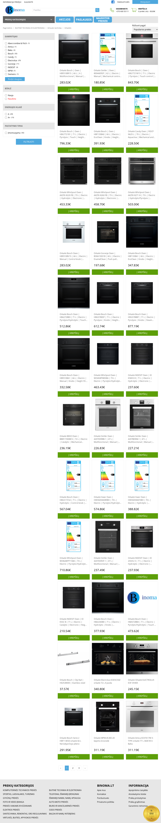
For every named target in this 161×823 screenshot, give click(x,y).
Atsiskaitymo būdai (137, 794)
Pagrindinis (7, 28)
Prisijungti (145, 2)
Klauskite (28, 2)
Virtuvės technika (54, 28)
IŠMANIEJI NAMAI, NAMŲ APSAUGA (64, 798)
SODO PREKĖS (55, 809)
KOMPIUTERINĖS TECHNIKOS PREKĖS (20, 790)
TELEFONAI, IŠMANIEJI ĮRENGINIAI (64, 794)
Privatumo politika (105, 802)
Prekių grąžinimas (137, 802)
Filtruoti (28, 141)
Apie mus (101, 790)
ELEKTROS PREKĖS (11, 809)
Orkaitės (67, 28)
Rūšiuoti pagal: (139, 25)
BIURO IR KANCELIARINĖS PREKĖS (64, 806)
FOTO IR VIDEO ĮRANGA (13, 802)
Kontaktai (101, 794)
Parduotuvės (123, 2)
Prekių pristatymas (137, 798)
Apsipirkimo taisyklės (138, 790)
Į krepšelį (73, 89)
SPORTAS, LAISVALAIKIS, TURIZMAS (18, 794)
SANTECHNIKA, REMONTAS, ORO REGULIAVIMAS (25, 813)
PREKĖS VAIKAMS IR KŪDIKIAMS (17, 806)
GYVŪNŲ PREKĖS (11, 798)
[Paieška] (63, 10)
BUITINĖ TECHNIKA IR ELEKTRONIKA (30, 28)
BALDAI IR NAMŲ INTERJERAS (62, 813)
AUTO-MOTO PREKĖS (58, 802)
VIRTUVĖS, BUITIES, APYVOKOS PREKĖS (20, 817)
